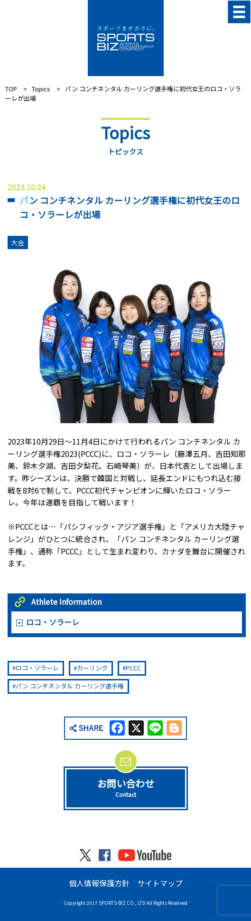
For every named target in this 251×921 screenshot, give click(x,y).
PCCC (133, 667)
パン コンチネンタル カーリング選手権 (70, 685)
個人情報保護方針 (99, 883)
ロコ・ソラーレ (52, 622)
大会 (17, 242)
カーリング (92, 667)
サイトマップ (160, 883)
